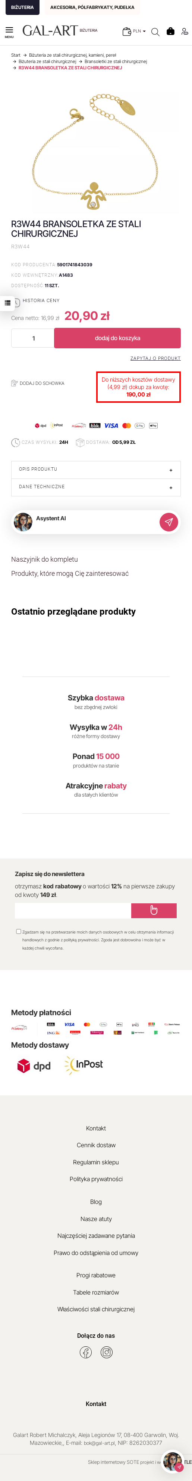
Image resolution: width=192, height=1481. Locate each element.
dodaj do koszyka (117, 338)
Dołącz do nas (96, 1335)
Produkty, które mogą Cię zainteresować (70, 573)
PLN (139, 31)
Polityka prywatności (96, 1179)
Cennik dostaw (96, 1145)
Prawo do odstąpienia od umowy (96, 1252)
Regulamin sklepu (96, 1162)
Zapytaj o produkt (155, 358)
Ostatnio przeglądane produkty (73, 611)
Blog (96, 1201)
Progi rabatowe (96, 1275)
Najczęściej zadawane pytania (96, 1235)
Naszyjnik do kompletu (44, 559)
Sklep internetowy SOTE (113, 1462)
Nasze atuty (96, 1219)
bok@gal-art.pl (99, 1443)
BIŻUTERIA (22, 7)
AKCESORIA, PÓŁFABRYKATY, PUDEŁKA (92, 7)
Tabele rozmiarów (96, 1292)
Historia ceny (41, 300)
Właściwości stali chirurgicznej (96, 1309)
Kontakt (96, 1128)
